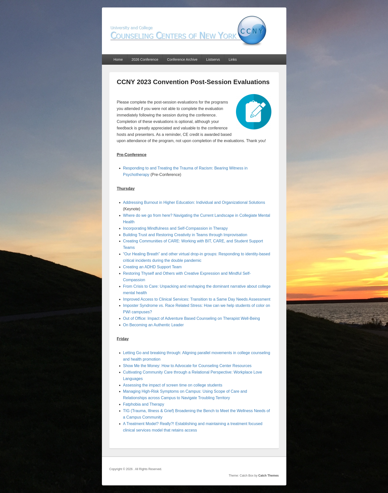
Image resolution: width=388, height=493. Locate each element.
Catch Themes (268, 475)
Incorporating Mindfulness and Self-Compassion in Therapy (175, 228)
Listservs (213, 59)
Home (118, 59)
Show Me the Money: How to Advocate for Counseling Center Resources (187, 366)
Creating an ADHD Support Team (152, 267)
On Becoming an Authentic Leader (153, 325)
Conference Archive (182, 59)
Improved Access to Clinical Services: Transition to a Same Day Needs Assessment (196, 299)
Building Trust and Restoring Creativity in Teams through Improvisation (185, 235)
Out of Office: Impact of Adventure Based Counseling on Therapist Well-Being (191, 318)
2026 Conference (145, 59)
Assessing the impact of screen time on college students (172, 385)
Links (233, 59)
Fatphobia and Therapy (143, 404)
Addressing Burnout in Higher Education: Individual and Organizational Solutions (194, 202)
